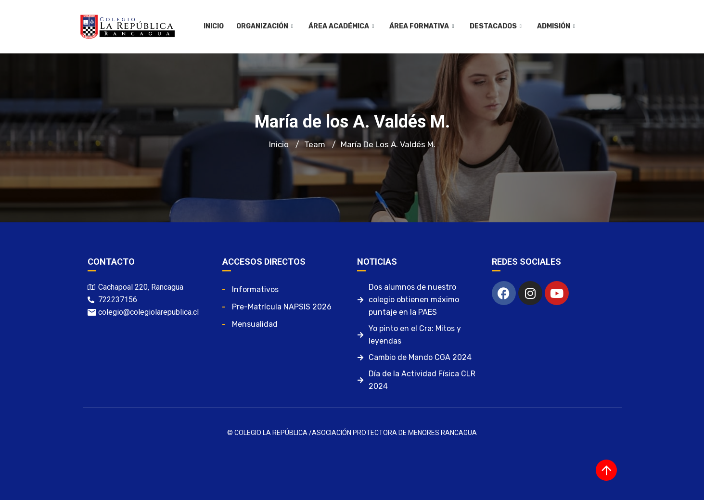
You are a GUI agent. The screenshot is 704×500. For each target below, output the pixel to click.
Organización (264, 26)
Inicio (214, 26)
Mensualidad (255, 324)
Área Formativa (421, 26)
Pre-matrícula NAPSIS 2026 (282, 306)
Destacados (495, 26)
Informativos (255, 289)
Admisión (556, 26)
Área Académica (341, 26)
